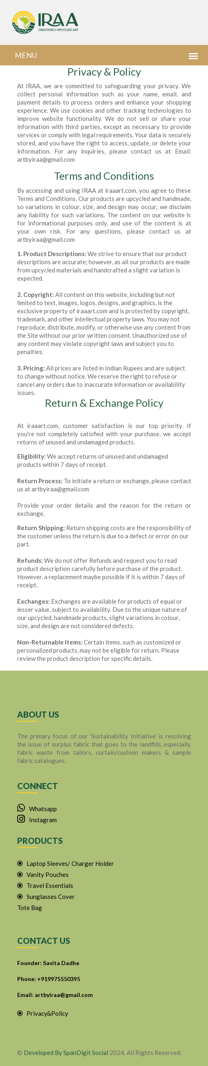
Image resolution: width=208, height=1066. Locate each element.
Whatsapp (37, 808)
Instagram (37, 819)
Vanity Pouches (43, 874)
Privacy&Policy (42, 1013)
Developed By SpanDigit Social (66, 1052)
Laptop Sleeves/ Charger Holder (65, 863)
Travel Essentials (45, 885)
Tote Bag (29, 907)
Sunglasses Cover (46, 896)
